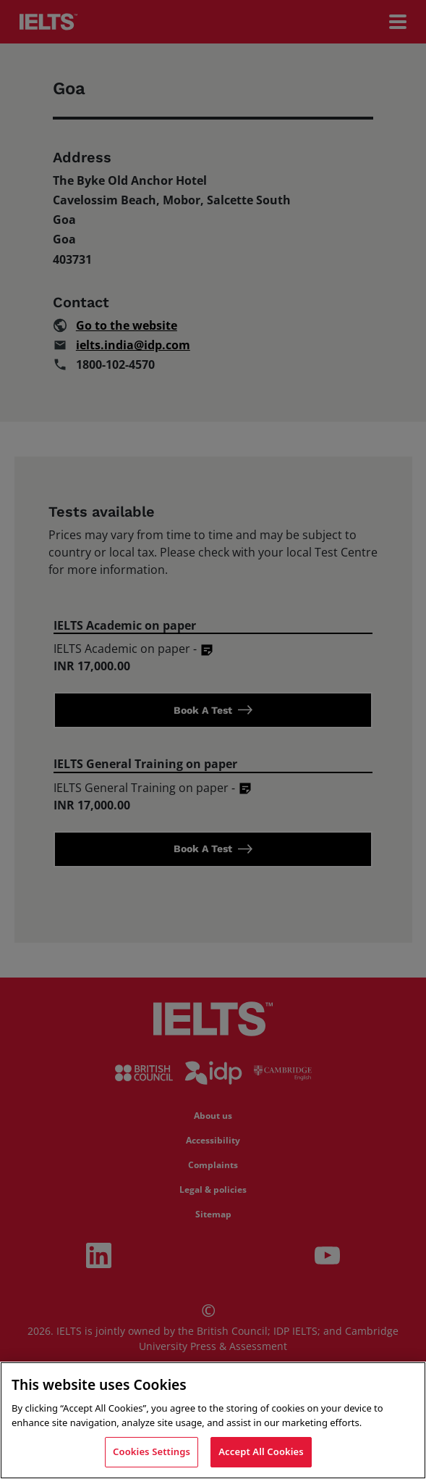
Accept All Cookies (261, 1451)
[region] (213, 1420)
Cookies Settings (151, 1451)
